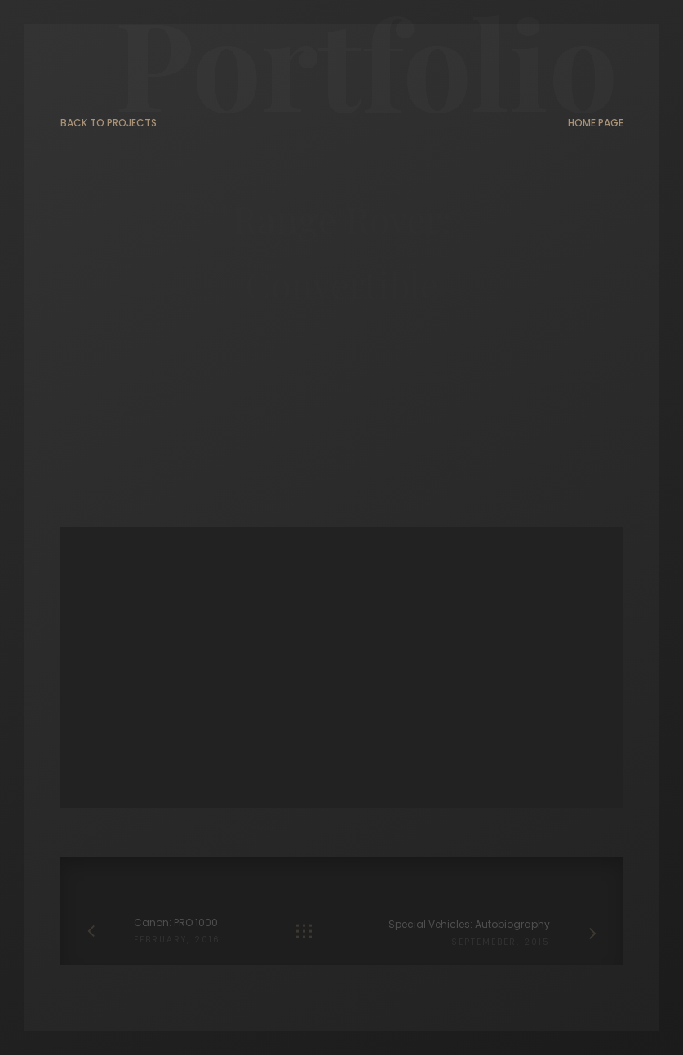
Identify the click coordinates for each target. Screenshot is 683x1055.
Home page (595, 123)
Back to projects (108, 123)
